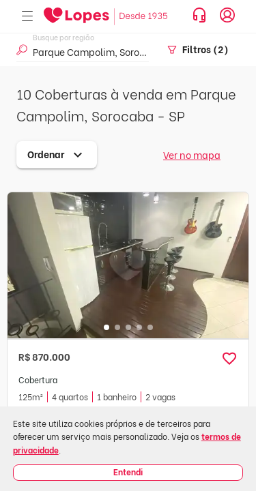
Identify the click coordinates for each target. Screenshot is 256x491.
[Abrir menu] (27, 17)
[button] (229, 359)
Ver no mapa (192, 154)
